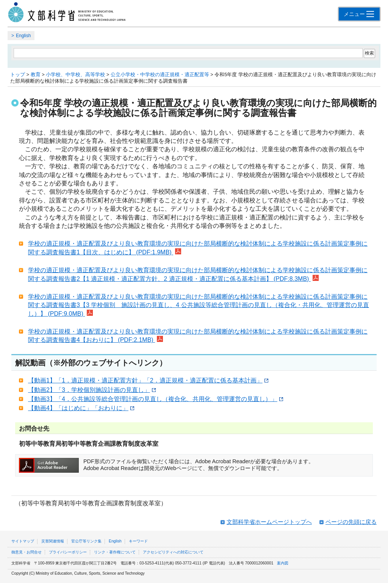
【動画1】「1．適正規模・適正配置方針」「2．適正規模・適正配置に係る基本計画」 (148, 380)
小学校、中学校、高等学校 (75, 74)
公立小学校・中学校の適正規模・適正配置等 (160, 74)
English (23, 35)
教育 (36, 74)
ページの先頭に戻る (351, 522)
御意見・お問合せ (26, 552)
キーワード (138, 541)
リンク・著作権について (115, 552)
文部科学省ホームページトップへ (269, 522)
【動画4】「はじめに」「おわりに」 (81, 408)
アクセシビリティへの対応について (173, 552)
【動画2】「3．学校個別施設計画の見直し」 (92, 390)
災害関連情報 (52, 541)
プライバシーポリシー (68, 552)
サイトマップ (22, 541)
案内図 (282, 563)
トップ (17, 74)
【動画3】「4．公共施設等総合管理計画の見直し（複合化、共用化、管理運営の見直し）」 (155, 399)
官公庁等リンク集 (86, 541)
